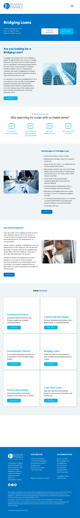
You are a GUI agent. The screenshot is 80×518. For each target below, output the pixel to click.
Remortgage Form (63, 461)
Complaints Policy (63, 476)
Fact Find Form (62, 465)
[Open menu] (72, 6)
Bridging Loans (35, 465)
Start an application (50, 31)
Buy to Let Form (62, 459)
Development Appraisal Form (62, 469)
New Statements (62, 472)
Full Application (62, 463)
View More (14, 327)
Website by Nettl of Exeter (40, 478)
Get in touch (66, 31)
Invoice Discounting (37, 468)
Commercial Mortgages (39, 461)
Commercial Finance (37, 459)
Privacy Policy (61, 478)
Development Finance (38, 463)
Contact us (11, 98)
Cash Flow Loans (36, 470)
